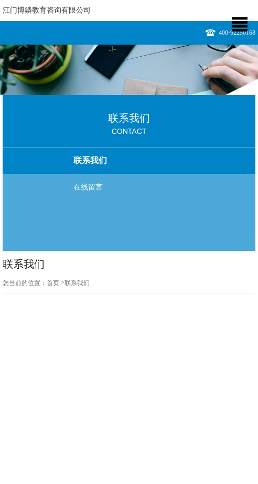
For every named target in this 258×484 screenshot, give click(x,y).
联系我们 (90, 160)
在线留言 (88, 187)
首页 (53, 283)
